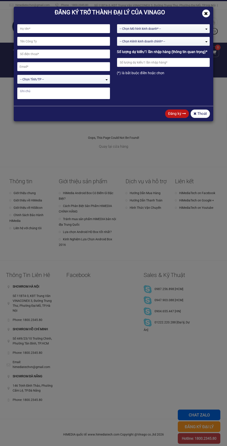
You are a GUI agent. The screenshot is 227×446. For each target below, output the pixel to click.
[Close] (206, 13)
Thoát (200, 113)
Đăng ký (177, 113)
